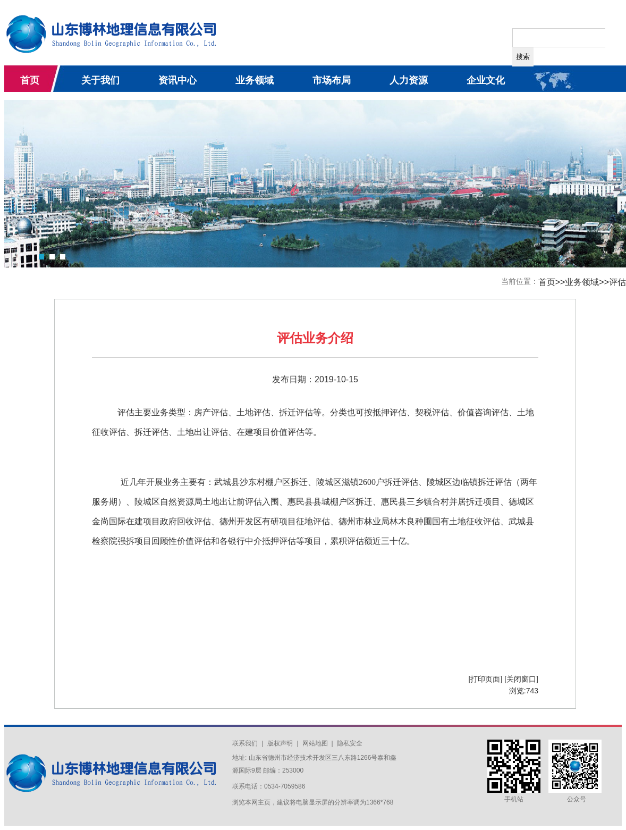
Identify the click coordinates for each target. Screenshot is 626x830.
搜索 (523, 57)
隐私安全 (349, 743)
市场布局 (331, 80)
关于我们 (100, 80)
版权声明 (280, 743)
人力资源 (409, 80)
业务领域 (254, 80)
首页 (29, 80)
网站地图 (315, 743)
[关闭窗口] (521, 679)
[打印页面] (486, 679)
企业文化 (486, 80)
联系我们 (245, 743)
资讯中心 (177, 80)
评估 (617, 282)
